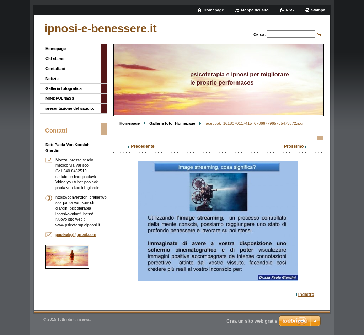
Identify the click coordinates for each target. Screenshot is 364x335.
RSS (290, 10)
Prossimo (294, 146)
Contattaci (55, 68)
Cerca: (259, 34)
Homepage (129, 123)
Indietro (306, 294)
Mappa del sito (255, 10)
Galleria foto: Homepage (172, 123)
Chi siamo (55, 58)
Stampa (318, 10)
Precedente (142, 146)
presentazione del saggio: (70, 108)
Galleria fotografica (64, 88)
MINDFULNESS (60, 98)
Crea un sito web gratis (251, 321)
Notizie (52, 78)
